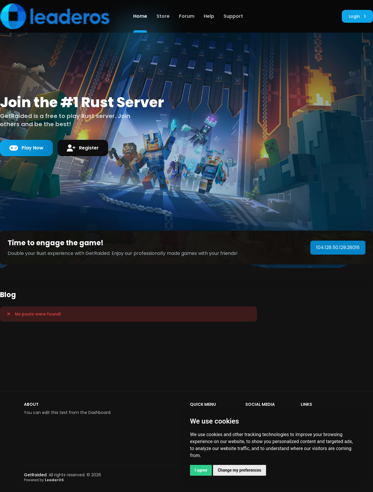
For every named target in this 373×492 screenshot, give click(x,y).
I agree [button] (201, 470)
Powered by (44, 479)
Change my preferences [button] (239, 470)
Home (140, 16)
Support (233, 16)
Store (163, 16)
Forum (186, 16)
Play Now (26, 148)
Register (83, 148)
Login (357, 16)
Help (209, 16)
